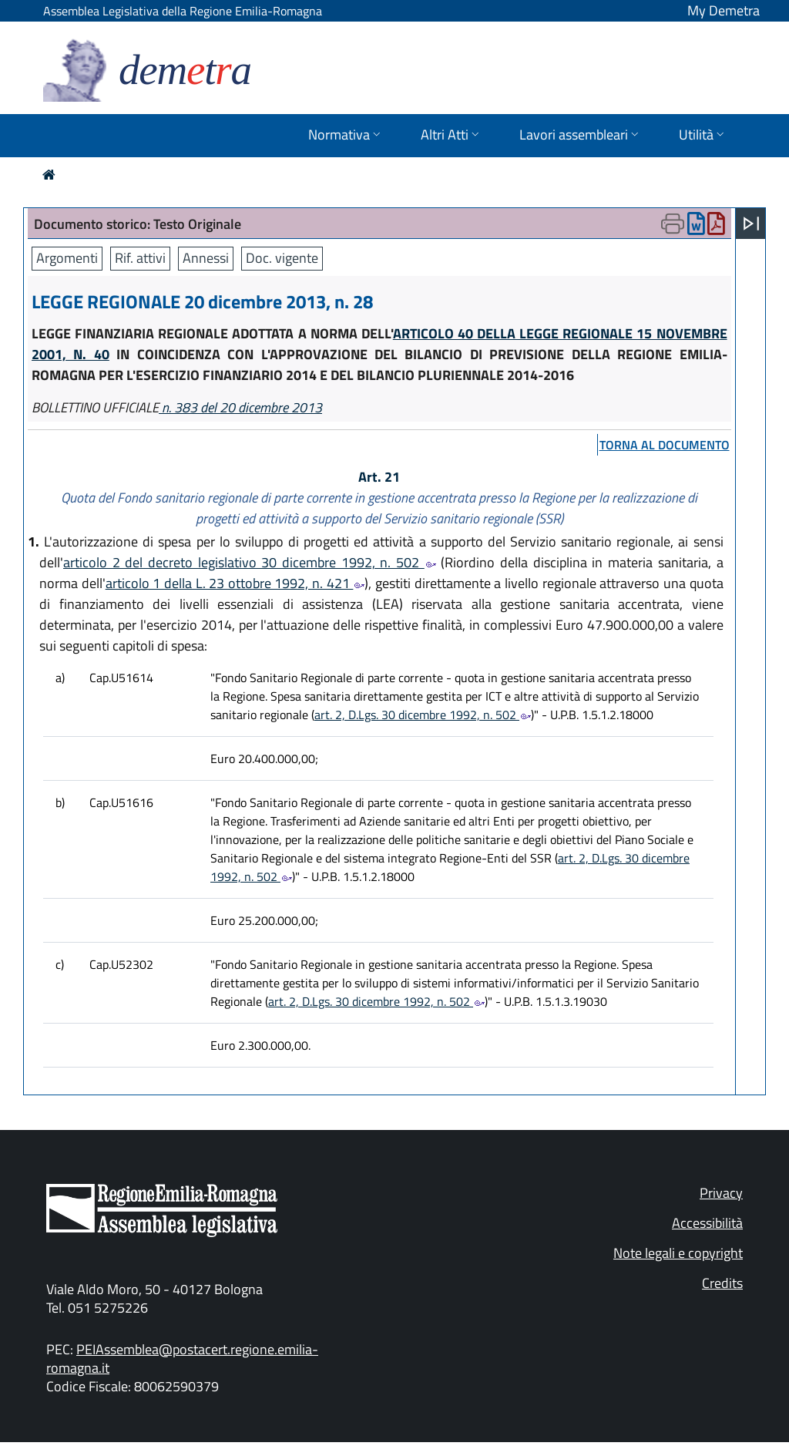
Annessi (206, 257)
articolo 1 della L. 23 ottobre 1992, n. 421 (235, 583)
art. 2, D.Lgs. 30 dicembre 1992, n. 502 (422, 714)
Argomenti (67, 257)
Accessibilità (707, 1222)
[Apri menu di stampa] (672, 223)
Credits (722, 1283)
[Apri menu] (751, 223)
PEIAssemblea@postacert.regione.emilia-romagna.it (182, 1358)
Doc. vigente (282, 257)
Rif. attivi (140, 257)
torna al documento (664, 444)
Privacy (721, 1192)
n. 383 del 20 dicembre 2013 (240, 407)
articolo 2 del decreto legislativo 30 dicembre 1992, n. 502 (249, 562)
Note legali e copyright (678, 1253)
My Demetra (723, 10)
